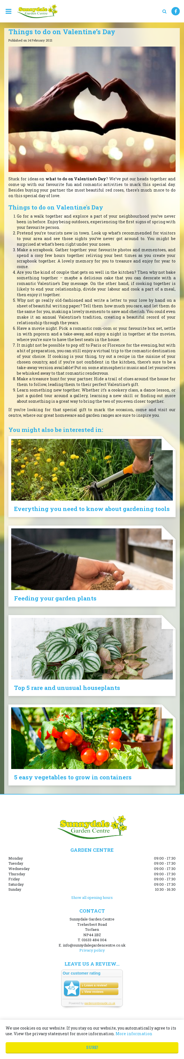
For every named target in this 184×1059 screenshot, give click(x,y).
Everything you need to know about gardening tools (92, 509)
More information (134, 1033)
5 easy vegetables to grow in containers (73, 777)
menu (8, 11)
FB (175, 11)
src (164, 11)
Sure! (92, 1047)
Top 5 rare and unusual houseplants (67, 688)
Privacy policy (92, 950)
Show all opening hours (92, 897)
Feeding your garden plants (55, 598)
